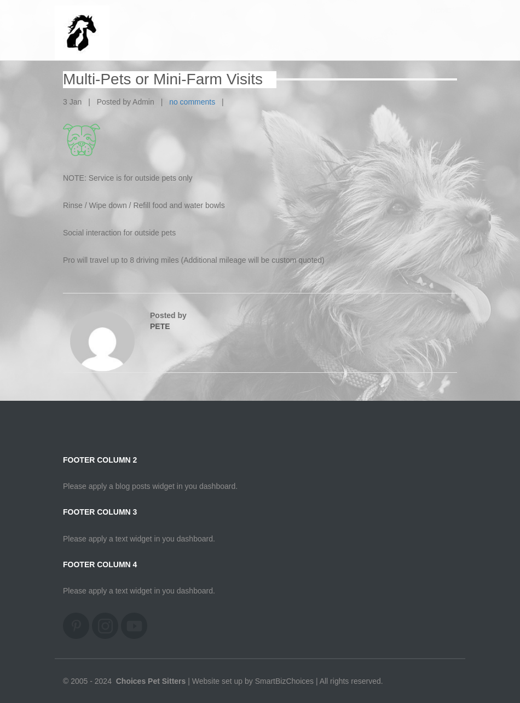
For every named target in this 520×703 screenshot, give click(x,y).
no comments (192, 101)
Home (441, 22)
